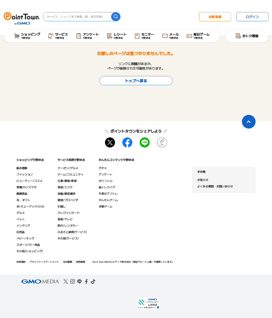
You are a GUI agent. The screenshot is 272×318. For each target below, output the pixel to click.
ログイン (252, 16)
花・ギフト (23, 200)
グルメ (20, 213)
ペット (20, 219)
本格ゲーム (105, 206)
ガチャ (103, 168)
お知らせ (202, 180)
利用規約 (21, 261)
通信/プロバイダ (68, 200)
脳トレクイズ (107, 187)
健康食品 (21, 193)
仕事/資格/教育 (67, 181)
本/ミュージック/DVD (30, 206)
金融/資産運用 (66, 193)
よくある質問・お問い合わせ (215, 186)
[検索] (115, 16)
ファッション (24, 174)
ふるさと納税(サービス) (72, 232)
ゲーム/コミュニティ (71, 174)
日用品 (20, 232)
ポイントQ (105, 181)
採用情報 (80, 261)
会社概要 (67, 261)
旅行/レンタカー (68, 225)
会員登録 (215, 16)
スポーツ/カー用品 (28, 245)
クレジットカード (68, 213)
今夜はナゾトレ (108, 193)
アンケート (105, 174)
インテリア (23, 225)
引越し (62, 206)
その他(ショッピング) (29, 251)
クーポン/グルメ (68, 168)
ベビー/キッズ (25, 238)
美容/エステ (65, 187)
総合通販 (21, 168)
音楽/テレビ (65, 219)
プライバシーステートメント (44, 261)
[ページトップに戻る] (249, 122)
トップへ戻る (136, 80)
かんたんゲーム (108, 200)
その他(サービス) (68, 238)
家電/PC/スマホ (26, 187)
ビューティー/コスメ (29, 181)
